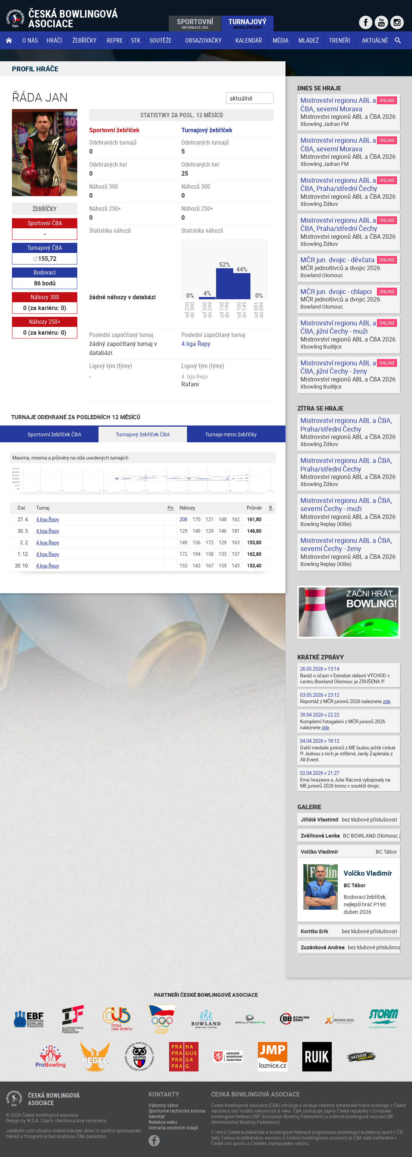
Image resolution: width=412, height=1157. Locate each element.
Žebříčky (84, 40)
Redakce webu (163, 1122)
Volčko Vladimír (368, 873)
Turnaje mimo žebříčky (231, 434)
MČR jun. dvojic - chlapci (336, 291)
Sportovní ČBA (45, 223)
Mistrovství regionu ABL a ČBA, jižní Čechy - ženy (338, 367)
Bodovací (45, 272)
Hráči (54, 40)
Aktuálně (375, 40)
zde (386, 701)
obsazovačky (203, 40)
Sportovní (195, 23)
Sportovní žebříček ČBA (54, 434)
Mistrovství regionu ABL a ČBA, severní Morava (338, 104)
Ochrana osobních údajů (173, 1127)
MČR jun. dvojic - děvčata (337, 259)
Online (387, 100)
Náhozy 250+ (44, 322)
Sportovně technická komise (177, 1111)
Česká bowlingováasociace (54, 1099)
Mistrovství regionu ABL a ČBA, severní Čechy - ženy (346, 544)
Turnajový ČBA (44, 248)
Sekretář (157, 1116)
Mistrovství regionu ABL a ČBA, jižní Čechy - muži (338, 327)
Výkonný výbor (163, 1105)
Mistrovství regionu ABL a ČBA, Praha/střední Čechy (338, 184)
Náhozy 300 (45, 297)
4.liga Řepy (195, 344)
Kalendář (248, 40)
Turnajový (247, 23)
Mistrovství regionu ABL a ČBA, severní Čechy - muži (346, 504)
